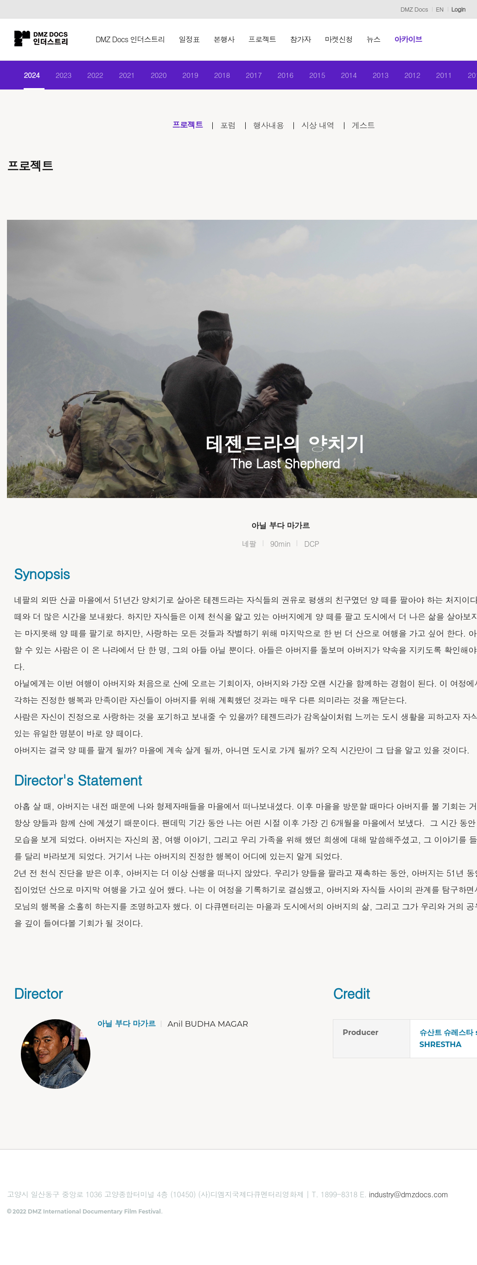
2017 (253, 75)
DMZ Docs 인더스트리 (131, 39)
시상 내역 (319, 126)
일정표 (190, 39)
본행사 (225, 39)
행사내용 (268, 126)
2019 (189, 75)
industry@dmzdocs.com (408, 1195)
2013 (382, 75)
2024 (28, 75)
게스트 (365, 126)
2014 (350, 75)
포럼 (227, 126)
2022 (93, 75)
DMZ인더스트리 (41, 39)
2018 (221, 75)
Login (458, 9)
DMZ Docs (414, 9)
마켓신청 (340, 39)
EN (439, 9)
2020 (157, 75)
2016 (286, 75)
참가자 (302, 39)
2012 (414, 75)
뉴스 (375, 39)
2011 (446, 75)
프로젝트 (264, 39)
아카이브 (410, 39)
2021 (125, 75)
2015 (318, 75)
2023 (60, 75)
